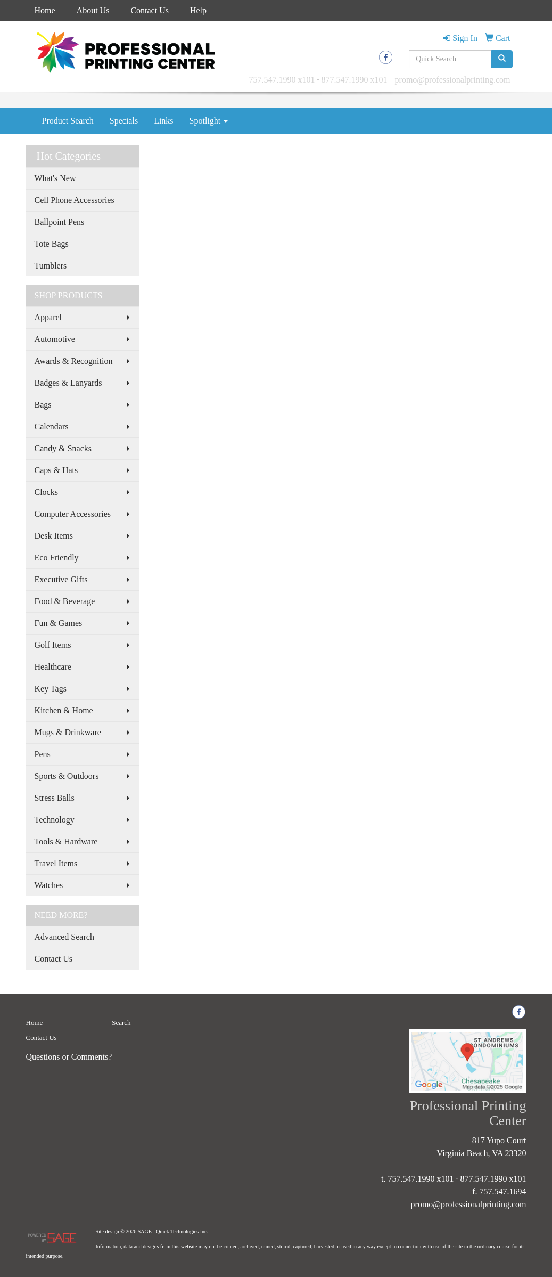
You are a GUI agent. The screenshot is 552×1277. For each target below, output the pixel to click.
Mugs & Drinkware (68, 732)
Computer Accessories (73, 513)
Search (121, 1023)
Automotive (55, 339)
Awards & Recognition (74, 360)
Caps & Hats (56, 470)
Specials (124, 120)
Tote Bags (52, 243)
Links (163, 120)
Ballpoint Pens (60, 221)
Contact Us (149, 10)
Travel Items (56, 863)
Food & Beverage (65, 601)
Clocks (46, 492)
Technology (55, 819)
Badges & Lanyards (68, 382)
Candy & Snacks (63, 448)
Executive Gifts (61, 579)
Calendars (52, 426)
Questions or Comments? (69, 1056)
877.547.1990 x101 (355, 79)
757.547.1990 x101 (282, 79)
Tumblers (51, 265)
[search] (502, 59)
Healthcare (53, 666)
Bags (43, 404)
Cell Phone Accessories (74, 200)
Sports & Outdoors (67, 775)
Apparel (48, 317)
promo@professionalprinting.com (452, 79)
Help (198, 10)
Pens (43, 754)
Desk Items (54, 535)
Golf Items (53, 644)
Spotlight (209, 120)
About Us (93, 10)
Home (45, 10)
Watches (49, 885)
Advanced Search (64, 936)
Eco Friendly (57, 557)
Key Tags (51, 688)
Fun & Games (59, 623)
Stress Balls (55, 797)
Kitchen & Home (64, 710)
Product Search (68, 120)
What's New (55, 178)
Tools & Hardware (66, 841)
